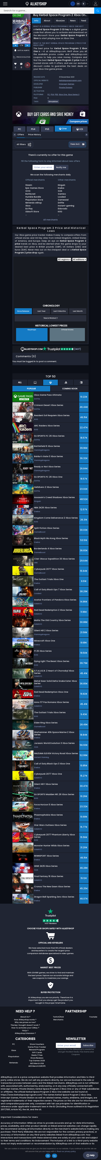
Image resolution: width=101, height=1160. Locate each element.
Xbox (13, 1050)
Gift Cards (37, 1052)
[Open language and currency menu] (79, 4)
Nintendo (13, 1062)
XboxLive (60, 20)
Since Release (23, 311)
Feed (83, 20)
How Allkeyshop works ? (25, 1019)
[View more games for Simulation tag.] (53, 102)
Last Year (41, 311)
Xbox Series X (73, 94)
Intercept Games (66, 84)
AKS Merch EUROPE (37, 1066)
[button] (95, 4)
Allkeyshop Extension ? (25, 1033)
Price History (32, 134)
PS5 (56, 94)
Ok (48, 1156)
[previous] (15, 45)
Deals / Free (36, 1055)
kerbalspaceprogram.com (70, 80)
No (54, 1156)
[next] (27, 45)
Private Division (65, 87)
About (47, 20)
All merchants (50, 219)
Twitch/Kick (58, 1016)
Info (36, 20)
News (73, 20)
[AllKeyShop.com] (36, 4)
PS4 (52, 94)
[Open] (5, 4)
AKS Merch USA (37, 1063)
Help (90, 1155)
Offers (18, 134)
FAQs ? (25, 1030)
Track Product (50, 318)
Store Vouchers (37, 1044)
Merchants (58, 1019)
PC (49, 94)
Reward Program (37, 1049)
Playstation (13, 1056)
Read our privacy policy (66, 1151)
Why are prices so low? (25, 1022)
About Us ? (25, 1016)
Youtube (93, 1016)
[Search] (97, 10)
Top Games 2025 (37, 1060)
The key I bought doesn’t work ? (25, 1025)
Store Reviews (36, 1058)
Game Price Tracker (37, 1047)
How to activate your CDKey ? (25, 1027)
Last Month (78, 311)
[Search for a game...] (50, 10)
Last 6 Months (59, 311)
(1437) (62, 349)
